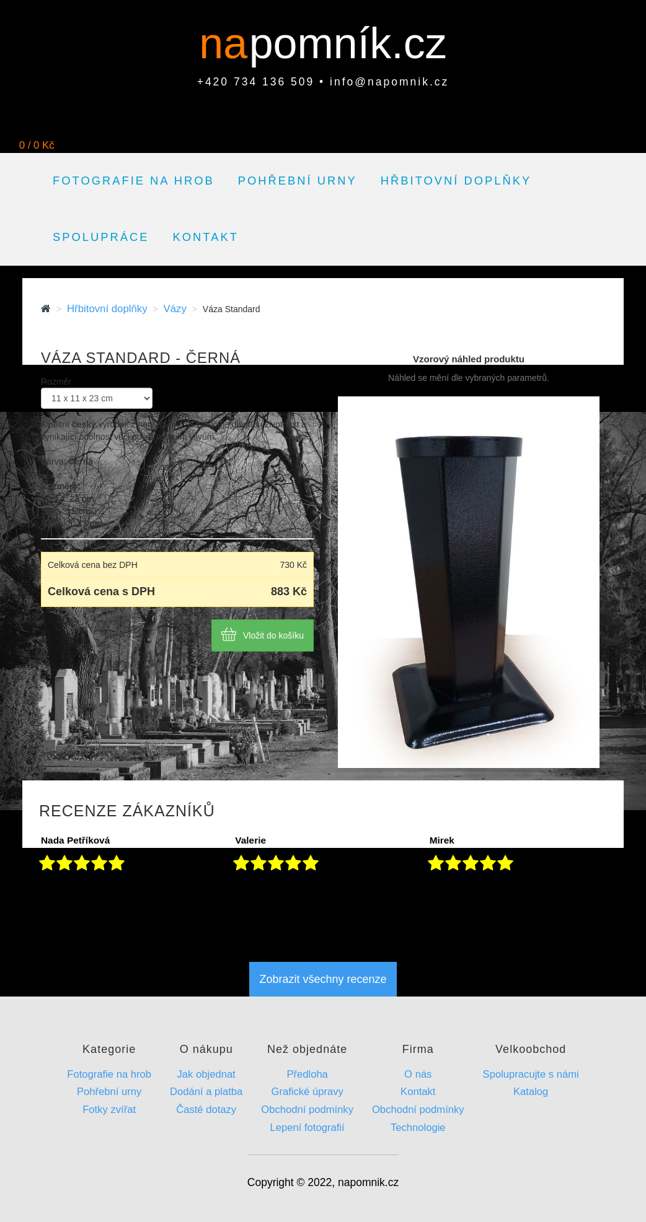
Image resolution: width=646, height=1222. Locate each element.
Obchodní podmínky (307, 1109)
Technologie (418, 1127)
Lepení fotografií (307, 1127)
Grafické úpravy (307, 1092)
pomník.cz (348, 43)
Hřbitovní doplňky (456, 180)
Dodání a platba (206, 1092)
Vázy (175, 309)
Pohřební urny (297, 180)
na (229, 43)
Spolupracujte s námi (531, 1074)
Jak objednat (206, 1074)
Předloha (307, 1074)
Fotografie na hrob (134, 180)
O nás (417, 1074)
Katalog (530, 1092)
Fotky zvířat (109, 1109)
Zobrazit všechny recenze (322, 979)
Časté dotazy (206, 1109)
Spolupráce (101, 236)
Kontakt (206, 236)
